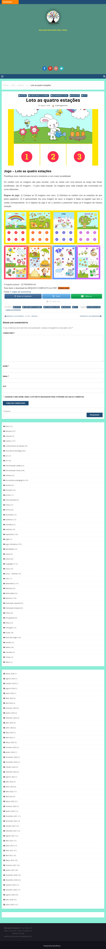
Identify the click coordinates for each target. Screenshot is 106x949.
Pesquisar (6, 411)
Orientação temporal (13, 608)
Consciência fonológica (13, 451)
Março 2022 (10, 801)
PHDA (7, 613)
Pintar (7, 623)
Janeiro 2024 (10, 713)
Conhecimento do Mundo (39, 95)
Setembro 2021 (11, 831)
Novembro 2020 (11, 880)
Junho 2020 (10, 904)
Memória (8, 588)
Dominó (8, 485)
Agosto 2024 (10, 688)
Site (4, 386)
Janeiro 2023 (10, 752)
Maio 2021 (9, 850)
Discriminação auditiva (13, 466)
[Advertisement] (53, 48)
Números (8, 598)
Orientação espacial (12, 603)
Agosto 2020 (10, 895)
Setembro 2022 (11, 772)
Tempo (8, 657)
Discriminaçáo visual (60, 95)
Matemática (9, 583)
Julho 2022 (9, 782)
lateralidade (9, 549)
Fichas (7, 505)
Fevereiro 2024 (11, 708)
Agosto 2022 (10, 777)
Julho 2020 (9, 900)
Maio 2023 (9, 732)
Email (6, 376)
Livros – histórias (11, 574)
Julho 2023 (9, 723)
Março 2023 (10, 742)
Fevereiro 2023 (11, 747)
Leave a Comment (13, 310)
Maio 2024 (9, 698)
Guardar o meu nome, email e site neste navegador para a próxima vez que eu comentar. (44, 397)
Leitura (7, 554)
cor (6, 456)
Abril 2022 (9, 796)
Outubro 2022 (11, 767)
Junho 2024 (10, 693)
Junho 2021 (10, 846)
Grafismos (9, 519)
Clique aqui (63, 288)
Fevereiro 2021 (11, 865)
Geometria (9, 515)
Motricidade (9, 593)
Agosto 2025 (10, 679)
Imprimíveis (9, 534)
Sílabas (7, 647)
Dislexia (8, 475)
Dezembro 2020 (11, 875)
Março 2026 (10, 674)
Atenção (8, 431)
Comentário (9, 333)
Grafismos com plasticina (89, 316)
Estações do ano (94, 307)
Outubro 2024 (11, 683)
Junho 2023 (10, 728)
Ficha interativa (10, 500)
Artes (7, 426)
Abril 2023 (9, 737)
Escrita (7, 495)
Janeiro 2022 (10, 811)
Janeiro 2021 (10, 870)
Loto (85, 95)
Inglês (7, 539)
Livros (7, 569)
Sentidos (8, 642)
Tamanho (9, 652)
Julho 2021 (9, 841)
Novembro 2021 (11, 821)
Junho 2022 (10, 787)
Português (9, 628)
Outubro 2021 (11, 826)
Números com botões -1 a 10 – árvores (22, 316)
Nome (6, 366)
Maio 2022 (9, 791)
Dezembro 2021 (11, 816)
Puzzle (7, 633)
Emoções (8, 490)
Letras (7, 559)
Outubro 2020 (11, 885)
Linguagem (75, 95)
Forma (7, 510)
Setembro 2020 (11, 890)
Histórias (8, 529)
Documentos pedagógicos (15, 480)
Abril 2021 (9, 855)
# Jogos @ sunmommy (20, 292)
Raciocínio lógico (11, 637)
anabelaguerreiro (61, 105)
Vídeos (7, 662)
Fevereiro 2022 (11, 806)
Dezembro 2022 (11, 757)
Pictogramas (10, 618)
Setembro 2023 (11, 718)
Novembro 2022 (11, 762)
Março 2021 (10, 860)
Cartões (23, 95)
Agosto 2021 (10, 836)
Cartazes (8, 436)
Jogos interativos (11, 544)
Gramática (9, 524)
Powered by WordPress (52, 946)
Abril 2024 (9, 703)
